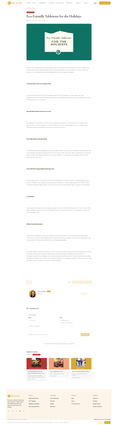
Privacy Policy (96, 404)
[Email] (24, 411)
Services (70, 3)
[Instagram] (9, 411)
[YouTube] (16, 411)
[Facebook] (12, 411)
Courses (51, 3)
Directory (60, 3)
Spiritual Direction (34, 398)
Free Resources (75, 404)
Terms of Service (97, 406)
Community (42, 3)
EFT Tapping (32, 401)
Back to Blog (30, 8)
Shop (72, 401)
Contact (95, 401)
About (79, 3)
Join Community (105, 3)
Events (52, 404)
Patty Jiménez (42, 291)
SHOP (86, 3)
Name (30, 317)
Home (28, 3)
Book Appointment (34, 406)
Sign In (95, 3)
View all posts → (85, 293)
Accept (107, 423)
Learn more (66, 423)
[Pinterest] (20, 411)
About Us (95, 398)
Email (40, 293)
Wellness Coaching (34, 404)
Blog (34, 3)
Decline (100, 423)
